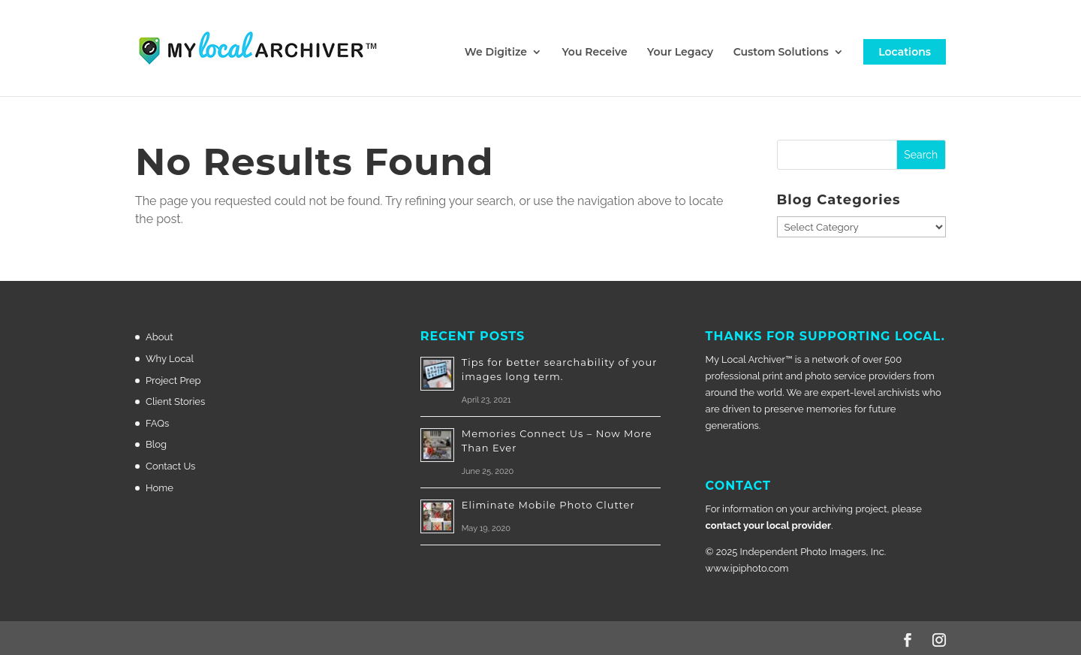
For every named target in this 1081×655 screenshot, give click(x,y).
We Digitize (496, 53)
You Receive (594, 53)
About (159, 337)
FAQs (157, 423)
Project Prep (173, 380)
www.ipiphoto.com (747, 568)
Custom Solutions (781, 53)
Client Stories (175, 401)
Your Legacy (680, 53)
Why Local (170, 358)
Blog (156, 444)
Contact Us (170, 466)
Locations (904, 52)
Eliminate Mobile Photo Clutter (548, 505)
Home (159, 488)
